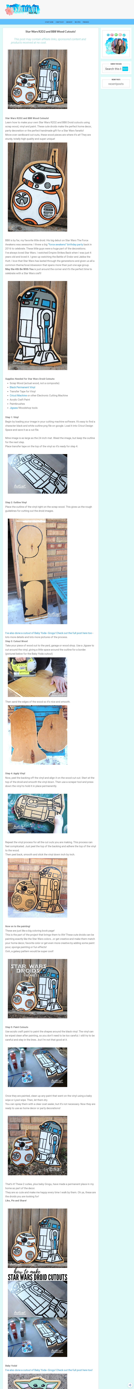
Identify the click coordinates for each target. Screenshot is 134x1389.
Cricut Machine (19, 395)
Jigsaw (14, 407)
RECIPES (77, 22)
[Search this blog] (113, 69)
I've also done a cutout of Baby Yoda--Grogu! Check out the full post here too (48, 633)
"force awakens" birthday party (65, 244)
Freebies (86, 22)
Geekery (69, 22)
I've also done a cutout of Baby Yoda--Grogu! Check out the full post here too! (49, 1370)
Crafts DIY (60, 22)
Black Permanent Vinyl (22, 387)
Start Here (49, 22)
